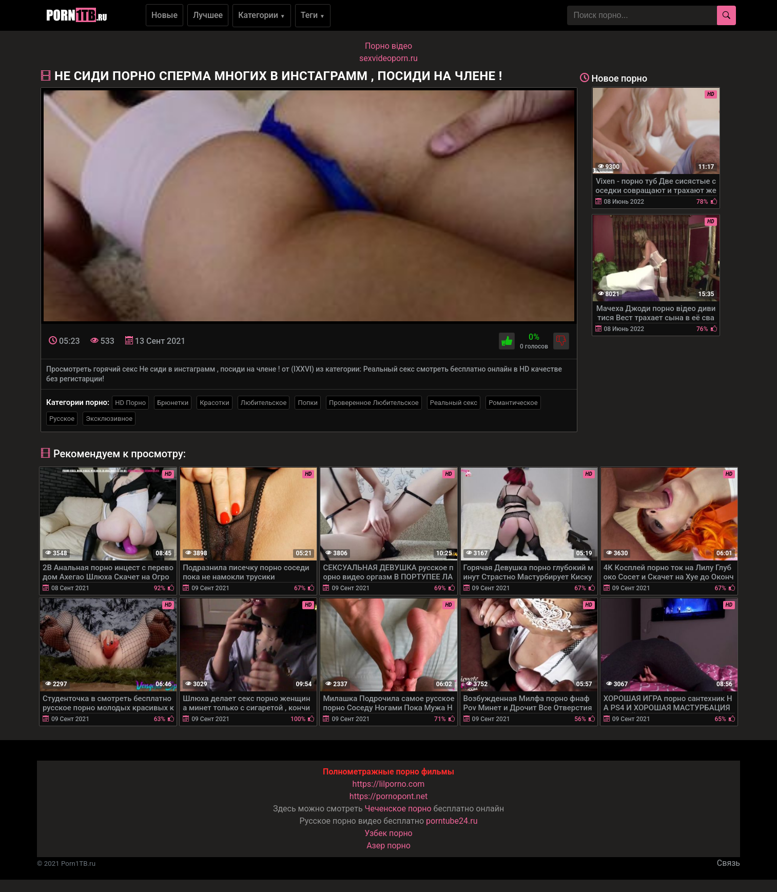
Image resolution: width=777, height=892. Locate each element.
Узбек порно (388, 833)
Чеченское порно (398, 808)
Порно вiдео (388, 46)
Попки (308, 402)
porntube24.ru (451, 821)
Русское (61, 418)
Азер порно (388, 845)
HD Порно (130, 402)
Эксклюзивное (109, 418)
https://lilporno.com (389, 784)
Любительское (264, 402)
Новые (164, 15)
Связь (728, 863)
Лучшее (208, 15)
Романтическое (513, 402)
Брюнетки (172, 402)
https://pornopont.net (388, 796)
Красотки (214, 402)
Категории (261, 15)
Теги (313, 15)
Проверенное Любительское (374, 402)
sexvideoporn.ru (388, 58)
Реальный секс (453, 402)
